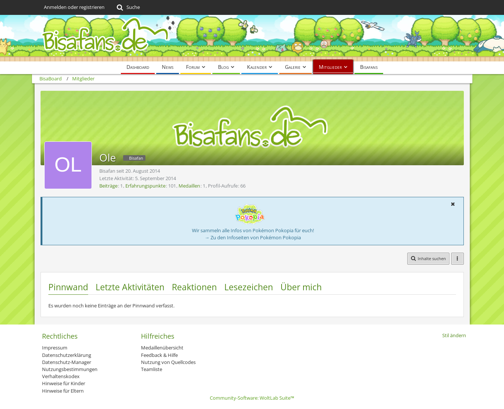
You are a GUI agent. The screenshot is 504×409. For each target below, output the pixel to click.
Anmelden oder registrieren (74, 7)
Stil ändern (454, 335)
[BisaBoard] (252, 38)
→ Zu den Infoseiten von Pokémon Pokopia (253, 237)
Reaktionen (194, 287)
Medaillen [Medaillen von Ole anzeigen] (189, 185)
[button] (453, 204)
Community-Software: (252, 397)
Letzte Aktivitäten (130, 287)
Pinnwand (68, 287)
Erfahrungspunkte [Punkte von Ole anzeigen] (145, 185)
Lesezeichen (248, 287)
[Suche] (127, 7)
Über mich (301, 287)
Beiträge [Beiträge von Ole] (108, 185)
